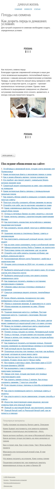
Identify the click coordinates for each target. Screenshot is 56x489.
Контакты (6, 480)
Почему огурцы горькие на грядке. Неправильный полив (29, 332)
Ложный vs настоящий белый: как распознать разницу (28, 408)
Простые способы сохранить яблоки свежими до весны (27, 203)
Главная (18, 9)
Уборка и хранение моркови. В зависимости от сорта (27, 304)
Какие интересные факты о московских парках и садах (27, 174)
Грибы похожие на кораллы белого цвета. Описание (26, 425)
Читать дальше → (8, 155)
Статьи (37, 9)
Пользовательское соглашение (18, 480)
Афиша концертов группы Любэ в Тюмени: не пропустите (29, 247)
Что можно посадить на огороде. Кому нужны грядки (26, 459)
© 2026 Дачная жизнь (9, 477)
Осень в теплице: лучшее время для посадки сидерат (28, 335)
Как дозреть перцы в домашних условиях (24, 22)
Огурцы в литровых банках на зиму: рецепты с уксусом (28, 214)
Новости (28, 9)
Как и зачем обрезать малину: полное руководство (25, 177)
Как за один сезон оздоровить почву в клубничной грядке (29, 245)
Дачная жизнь (28, 4)
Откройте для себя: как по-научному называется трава (27, 205)
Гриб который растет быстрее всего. (20, 349)
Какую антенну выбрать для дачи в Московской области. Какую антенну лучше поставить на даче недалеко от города (28, 438)
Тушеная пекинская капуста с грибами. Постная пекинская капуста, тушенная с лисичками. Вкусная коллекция (24, 315)
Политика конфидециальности (12, 483)
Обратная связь (8, 486)
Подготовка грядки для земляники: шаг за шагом (25, 250)
